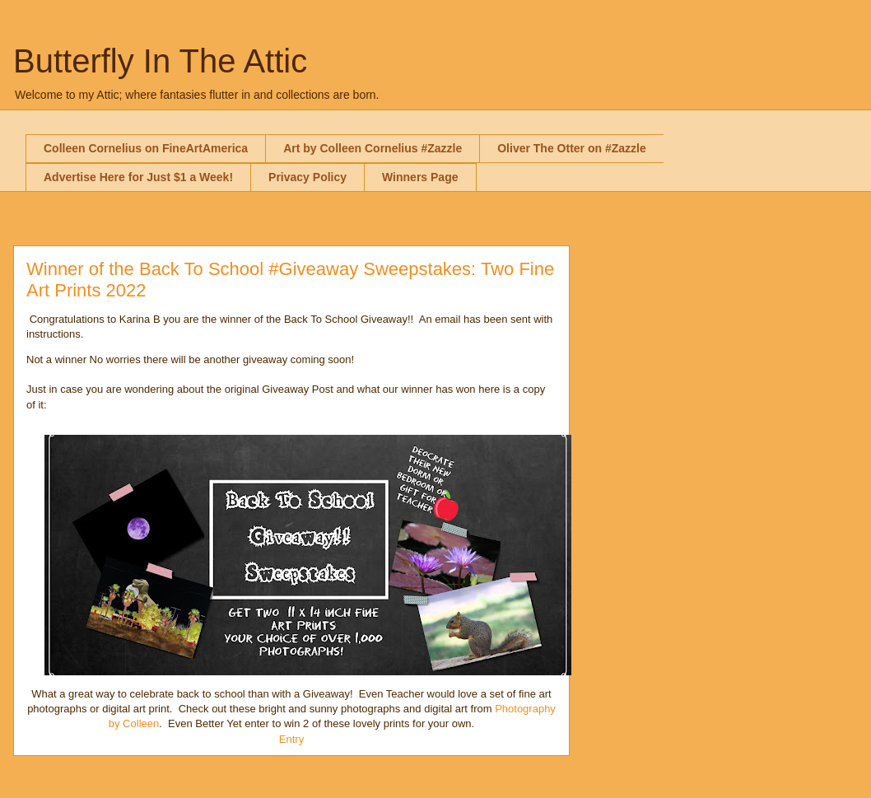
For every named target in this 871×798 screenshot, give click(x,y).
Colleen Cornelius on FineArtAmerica (146, 148)
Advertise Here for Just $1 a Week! (138, 177)
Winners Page (420, 177)
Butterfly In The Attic (160, 61)
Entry (291, 739)
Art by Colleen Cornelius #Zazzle (372, 148)
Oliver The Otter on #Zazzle (571, 148)
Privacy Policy (307, 177)
